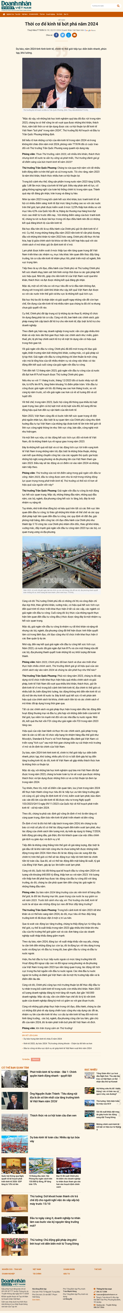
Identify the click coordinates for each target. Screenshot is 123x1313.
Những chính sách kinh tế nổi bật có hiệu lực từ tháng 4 (108, 1127)
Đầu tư (66, 14)
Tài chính (59, 14)
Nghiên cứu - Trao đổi (13, 14)
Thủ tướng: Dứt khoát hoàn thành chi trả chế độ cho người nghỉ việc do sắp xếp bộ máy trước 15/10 (54, 1200)
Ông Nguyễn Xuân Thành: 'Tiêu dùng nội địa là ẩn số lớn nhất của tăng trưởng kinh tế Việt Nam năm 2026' (54, 1097)
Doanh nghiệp (50, 14)
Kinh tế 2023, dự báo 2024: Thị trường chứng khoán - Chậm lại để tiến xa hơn (58, 1043)
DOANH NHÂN (33, 14)
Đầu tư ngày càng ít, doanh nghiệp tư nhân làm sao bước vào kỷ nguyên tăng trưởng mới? (55, 1222)
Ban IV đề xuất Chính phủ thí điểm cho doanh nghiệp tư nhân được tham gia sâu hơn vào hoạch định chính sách (68, 1181)
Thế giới (42, 14)
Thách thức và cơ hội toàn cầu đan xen (53, 1115)
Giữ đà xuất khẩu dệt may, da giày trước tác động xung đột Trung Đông (107, 1114)
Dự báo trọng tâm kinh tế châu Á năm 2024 (43, 1039)
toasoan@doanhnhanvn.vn (105, 1295)
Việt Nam (24, 14)
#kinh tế (35, 1059)
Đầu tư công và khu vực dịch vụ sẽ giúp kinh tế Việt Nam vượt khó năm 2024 (57, 1048)
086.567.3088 (100, 1292)
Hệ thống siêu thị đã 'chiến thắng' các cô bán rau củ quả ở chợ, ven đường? (108, 1091)
